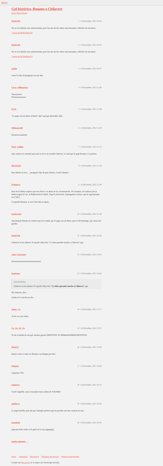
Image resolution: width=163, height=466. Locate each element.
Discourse (25, 462)
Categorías (23, 457)
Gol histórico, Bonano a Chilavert (36, 9)
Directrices (34, 457)
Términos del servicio (50, 457)
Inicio (13, 457)
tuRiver (4, 3)
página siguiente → (19, 441)
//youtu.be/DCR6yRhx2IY (22, 33)
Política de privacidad (70, 457)
